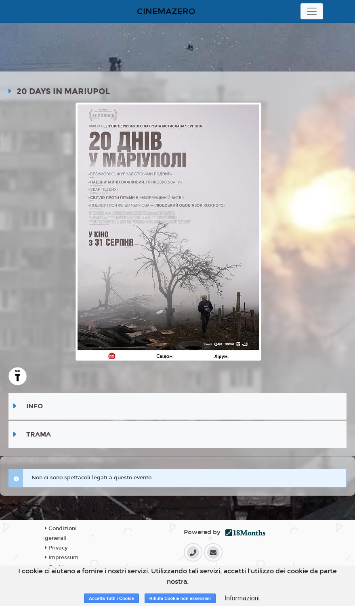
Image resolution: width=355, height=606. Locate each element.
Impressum (61, 557)
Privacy (56, 548)
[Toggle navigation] (311, 11)
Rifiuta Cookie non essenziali (180, 598)
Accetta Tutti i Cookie (111, 598)
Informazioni (242, 598)
